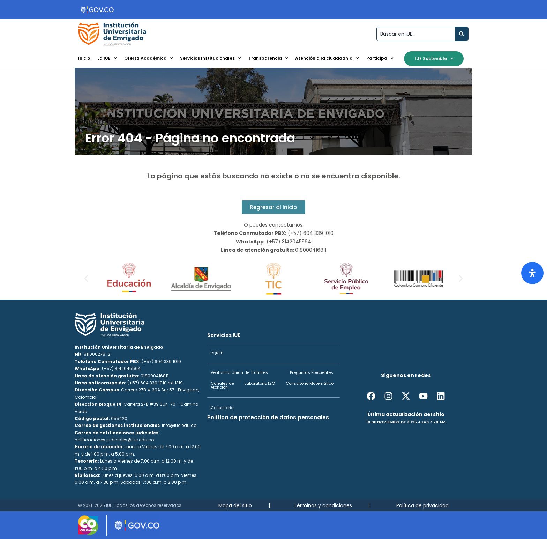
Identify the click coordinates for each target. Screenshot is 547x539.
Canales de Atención (222, 385)
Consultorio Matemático (310, 383)
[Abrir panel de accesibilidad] (532, 273)
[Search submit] (461, 34)
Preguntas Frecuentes (311, 372)
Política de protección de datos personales (268, 417)
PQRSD (217, 353)
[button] (86, 278)
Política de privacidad (422, 505)
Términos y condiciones (323, 505)
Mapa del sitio (235, 505)
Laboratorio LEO (260, 383)
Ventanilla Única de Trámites (239, 372)
